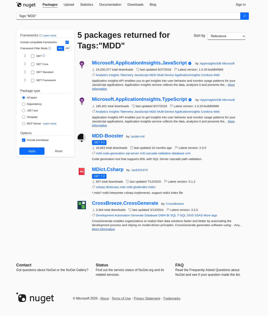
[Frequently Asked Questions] (179, 265)
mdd (99, 153)
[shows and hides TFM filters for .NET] (24, 56)
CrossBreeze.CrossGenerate (125, 203)
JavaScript (141, 75)
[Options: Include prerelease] (35, 140)
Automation (122, 215)
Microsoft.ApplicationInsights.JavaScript (139, 63)
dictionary (112, 187)
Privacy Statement (147, 298)
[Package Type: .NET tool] (30, 110)
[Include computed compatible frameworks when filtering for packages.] (67, 42)
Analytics (102, 75)
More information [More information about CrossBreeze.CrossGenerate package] (103, 229)
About (104, 298)
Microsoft (228, 63)
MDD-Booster (107, 136)
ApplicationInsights (187, 75)
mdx (122, 187)
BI (168, 215)
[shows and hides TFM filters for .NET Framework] (24, 80)
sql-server (132, 153)
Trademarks (172, 298)
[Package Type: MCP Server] (31, 123)
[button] (41, 35)
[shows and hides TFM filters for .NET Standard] (24, 72)
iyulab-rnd (137, 136)
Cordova (207, 75)
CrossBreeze (175, 203)
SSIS (190, 215)
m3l (142, 153)
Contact (23, 265)
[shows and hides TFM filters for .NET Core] (24, 64)
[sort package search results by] (226, 36)
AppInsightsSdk (211, 63)
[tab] (50, 4)
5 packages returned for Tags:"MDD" (124, 40)
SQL (173, 215)
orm (188, 153)
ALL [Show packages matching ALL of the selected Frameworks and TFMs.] (60, 48)
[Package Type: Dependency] (31, 104)
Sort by (199, 36)
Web (217, 75)
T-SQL (181, 215)
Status (102, 265)
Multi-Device (165, 75)
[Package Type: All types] (29, 97)
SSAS (199, 215)
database (178, 153)
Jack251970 (139, 170)
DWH (162, 215)
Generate (137, 215)
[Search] (244, 16)
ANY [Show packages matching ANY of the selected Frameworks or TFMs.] (68, 48)
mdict (151, 187)
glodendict (140, 187)
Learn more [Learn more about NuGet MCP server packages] (49, 123)
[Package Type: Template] (29, 117)
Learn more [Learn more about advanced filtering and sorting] (49, 35)
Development (105, 215)
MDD (152, 75)
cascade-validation (158, 153)
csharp (100, 187)
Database (150, 215)
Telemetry (126, 75)
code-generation (114, 153)
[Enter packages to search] (128, 16)
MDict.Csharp (108, 169)
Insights (114, 75)
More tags (210, 215)
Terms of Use (121, 298)
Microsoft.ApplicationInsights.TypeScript (139, 99)
